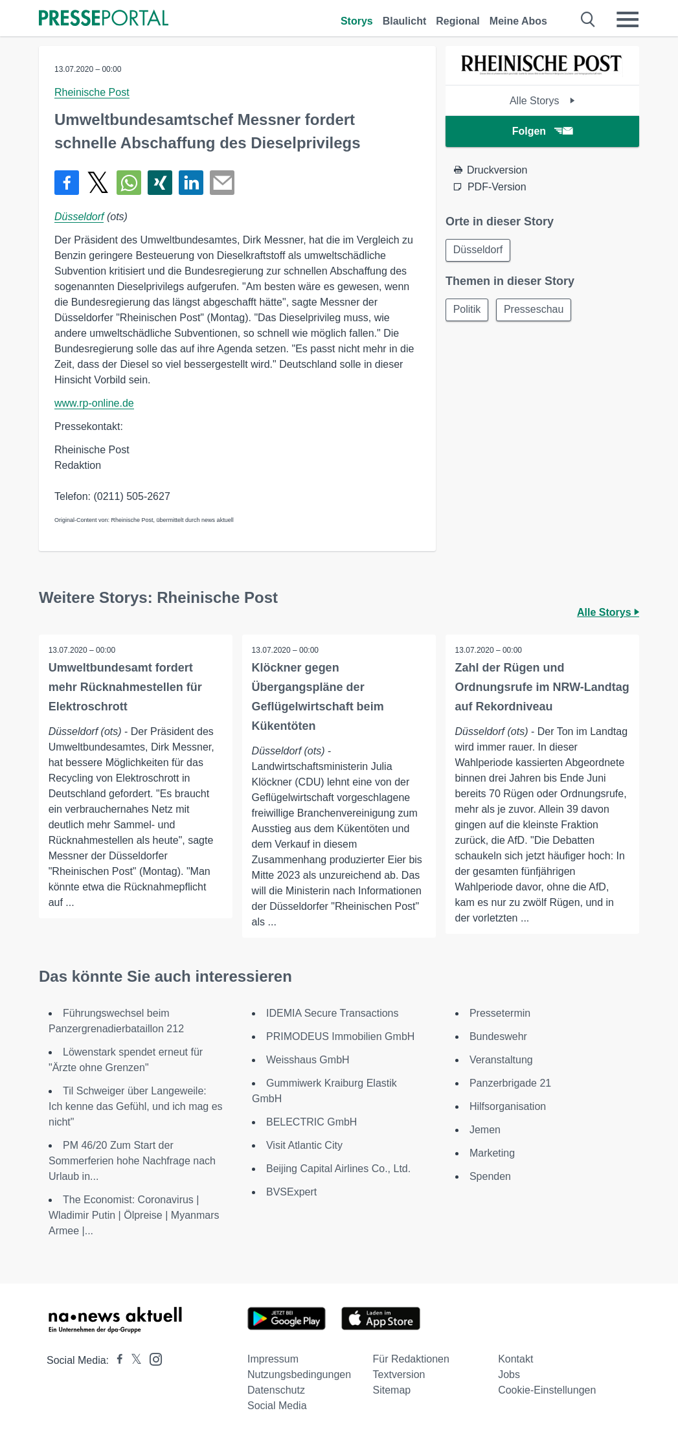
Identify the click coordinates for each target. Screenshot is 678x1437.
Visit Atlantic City (304, 1145)
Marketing (492, 1153)
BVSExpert (291, 1191)
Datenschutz (276, 1390)
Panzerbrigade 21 (510, 1083)
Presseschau (536, 310)
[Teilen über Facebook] (66, 182)
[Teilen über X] (97, 182)
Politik (468, 310)
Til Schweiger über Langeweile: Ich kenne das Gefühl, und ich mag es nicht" (136, 1106)
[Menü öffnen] (627, 19)
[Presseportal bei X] (132, 1360)
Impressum (273, 1358)
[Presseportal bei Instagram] (152, 1358)
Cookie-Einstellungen (547, 1390)
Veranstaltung (501, 1059)
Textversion (399, 1374)
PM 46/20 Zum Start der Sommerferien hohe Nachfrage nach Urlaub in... (132, 1161)
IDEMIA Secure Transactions (332, 1013)
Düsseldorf (79, 216)
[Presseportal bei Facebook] (116, 1360)
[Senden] (222, 182)
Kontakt (515, 1358)
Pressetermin (499, 1013)
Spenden (490, 1176)
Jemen (485, 1129)
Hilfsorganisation (507, 1106)
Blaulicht (405, 21)
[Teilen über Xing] (160, 182)
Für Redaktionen (411, 1358)
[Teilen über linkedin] (191, 182)
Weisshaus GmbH (308, 1059)
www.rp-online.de (94, 403)
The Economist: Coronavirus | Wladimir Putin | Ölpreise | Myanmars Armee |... (134, 1215)
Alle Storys (542, 100)
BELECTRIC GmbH (311, 1121)
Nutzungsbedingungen (299, 1374)
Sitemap (392, 1390)
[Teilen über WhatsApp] (129, 182)
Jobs (509, 1374)
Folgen (542, 131)
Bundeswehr (498, 1036)
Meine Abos (518, 21)
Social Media (277, 1405)
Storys (357, 21)
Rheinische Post (92, 92)
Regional (458, 21)
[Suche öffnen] (588, 19)
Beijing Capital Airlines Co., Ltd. (338, 1168)
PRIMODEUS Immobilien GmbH (340, 1036)
